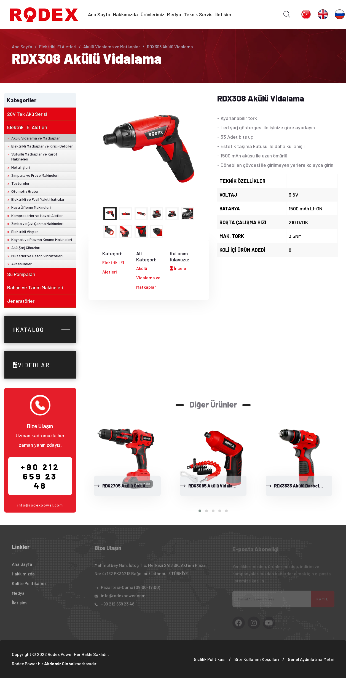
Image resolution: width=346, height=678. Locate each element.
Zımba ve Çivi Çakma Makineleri (37, 223)
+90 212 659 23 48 (40, 476)
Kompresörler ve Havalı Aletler (37, 215)
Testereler (20, 183)
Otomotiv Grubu (24, 191)
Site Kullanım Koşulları (256, 659)
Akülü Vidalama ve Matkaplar (111, 46)
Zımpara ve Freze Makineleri (34, 175)
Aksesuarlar (21, 263)
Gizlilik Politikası (210, 659)
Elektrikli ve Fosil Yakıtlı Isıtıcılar (38, 199)
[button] (200, 511)
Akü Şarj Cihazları (25, 247)
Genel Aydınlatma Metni (311, 659)
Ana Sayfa (99, 14)
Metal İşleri (20, 167)
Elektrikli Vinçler (24, 231)
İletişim (223, 14)
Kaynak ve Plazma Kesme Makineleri (41, 239)
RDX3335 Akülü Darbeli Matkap (305, 485)
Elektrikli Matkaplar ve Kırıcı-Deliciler (42, 146)
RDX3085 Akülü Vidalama (213, 485)
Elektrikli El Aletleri (57, 46)
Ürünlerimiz (152, 14)
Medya (174, 14)
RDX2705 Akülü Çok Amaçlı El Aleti (137, 485)
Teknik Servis (198, 14)
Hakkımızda (125, 14)
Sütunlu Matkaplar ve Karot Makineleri (34, 156)
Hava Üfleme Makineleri (31, 207)
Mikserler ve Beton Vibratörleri (37, 255)
